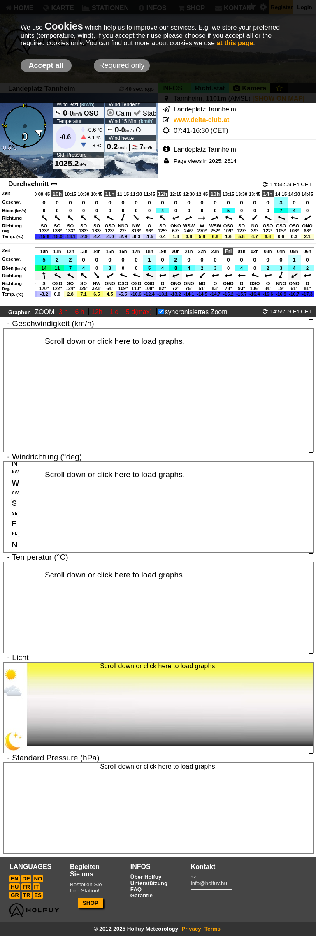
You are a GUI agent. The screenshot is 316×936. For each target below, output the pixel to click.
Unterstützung (148, 883)
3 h (64, 311)
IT (36, 887)
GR (15, 895)
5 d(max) (140, 311)
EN (15, 879)
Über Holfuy (146, 877)
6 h (80, 311)
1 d (115, 311)
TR (26, 895)
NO (38, 879)
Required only (121, 65)
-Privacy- (191, 929)
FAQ (136, 889)
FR (26, 887)
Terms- (213, 929)
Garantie (141, 895)
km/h (87, 104)
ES (38, 895)
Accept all (45, 65)
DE (26, 879)
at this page (234, 42)
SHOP (90, 903)
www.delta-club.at (201, 119)
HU (15, 887)
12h (97, 311)
